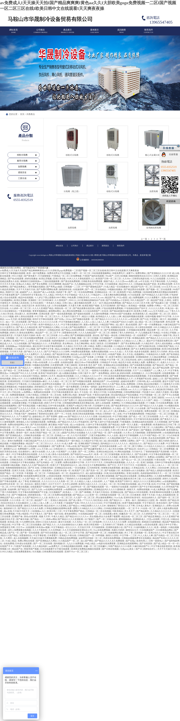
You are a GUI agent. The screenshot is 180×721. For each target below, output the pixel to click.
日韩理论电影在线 (141, 279)
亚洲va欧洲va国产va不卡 (25, 411)
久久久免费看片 (152, 297)
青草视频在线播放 (37, 287)
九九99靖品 (172, 281)
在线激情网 (78, 289)
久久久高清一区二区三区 (22, 500)
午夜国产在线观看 (23, 546)
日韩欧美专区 (83, 297)
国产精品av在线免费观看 (73, 330)
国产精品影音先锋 (61, 354)
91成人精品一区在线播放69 (117, 287)
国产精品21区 (24, 489)
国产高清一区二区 (95, 470)
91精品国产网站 (107, 324)
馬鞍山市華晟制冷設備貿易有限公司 (116, 255)
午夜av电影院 (22, 514)
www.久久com (97, 297)
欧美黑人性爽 (140, 311)
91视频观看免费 (107, 427)
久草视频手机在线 (143, 379)
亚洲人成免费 (25, 438)
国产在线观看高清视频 (141, 365)
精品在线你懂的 (151, 384)
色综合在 (29, 484)
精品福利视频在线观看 (133, 316)
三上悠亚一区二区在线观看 (38, 341)
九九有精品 (46, 354)
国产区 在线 (34, 468)
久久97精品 (111, 368)
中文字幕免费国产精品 (74, 511)
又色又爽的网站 (82, 343)
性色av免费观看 (45, 411)
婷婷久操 (115, 373)
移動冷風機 (22, 155)
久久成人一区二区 (108, 484)
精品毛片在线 (125, 362)
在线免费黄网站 (85, 489)
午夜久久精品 (58, 516)
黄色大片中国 (100, 392)
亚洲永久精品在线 (59, 500)
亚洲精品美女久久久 (102, 349)
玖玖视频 (36, 552)
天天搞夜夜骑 (98, 527)
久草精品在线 (138, 468)
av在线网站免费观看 (53, 489)
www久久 (170, 397)
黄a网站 (7, 341)
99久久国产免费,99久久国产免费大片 (60, 400)
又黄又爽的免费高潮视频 (115, 295)
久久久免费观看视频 (33, 379)
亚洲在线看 (44, 314)
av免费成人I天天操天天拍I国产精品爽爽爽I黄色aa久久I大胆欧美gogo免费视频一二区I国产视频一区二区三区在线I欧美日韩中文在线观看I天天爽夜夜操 (69, 270)
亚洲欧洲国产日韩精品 (89, 443)
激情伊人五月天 (48, 376)
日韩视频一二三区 (72, 287)
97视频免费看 (16, 476)
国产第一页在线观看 (30, 533)
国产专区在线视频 (49, 533)
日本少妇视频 (121, 276)
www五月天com (169, 287)
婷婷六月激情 (162, 392)
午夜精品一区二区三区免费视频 (67, 276)
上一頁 (144, 239)
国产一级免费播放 (101, 373)
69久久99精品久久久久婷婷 (166, 327)
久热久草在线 (7, 314)
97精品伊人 (96, 295)
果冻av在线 (174, 352)
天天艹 (136, 370)
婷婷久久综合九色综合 (46, 522)
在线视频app (12, 346)
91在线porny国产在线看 (83, 357)
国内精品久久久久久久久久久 (115, 443)
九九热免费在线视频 (64, 389)
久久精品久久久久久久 (161, 511)
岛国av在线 (166, 297)
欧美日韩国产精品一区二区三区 (45, 433)
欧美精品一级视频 (137, 306)
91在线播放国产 (147, 530)
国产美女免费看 (40, 284)
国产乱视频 (172, 489)
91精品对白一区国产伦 (43, 389)
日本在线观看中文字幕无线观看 (55, 549)
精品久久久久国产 (144, 400)
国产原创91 (134, 430)
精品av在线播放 (62, 349)
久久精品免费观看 (121, 349)
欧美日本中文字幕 (167, 408)
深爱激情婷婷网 (154, 433)
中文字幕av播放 (169, 360)
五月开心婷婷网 (70, 484)
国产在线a (60, 319)
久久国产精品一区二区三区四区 (37, 479)
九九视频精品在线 (83, 284)
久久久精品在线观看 (152, 479)
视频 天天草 (45, 516)
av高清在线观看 (150, 525)
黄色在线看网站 (26, 333)
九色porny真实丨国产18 (131, 549)
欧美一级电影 (161, 527)
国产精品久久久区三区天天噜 (136, 303)
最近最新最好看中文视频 (48, 397)
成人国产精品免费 (161, 368)
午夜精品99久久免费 (156, 354)
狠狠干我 (167, 335)
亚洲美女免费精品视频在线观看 (86, 549)
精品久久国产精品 (9, 535)
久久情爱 (19, 354)
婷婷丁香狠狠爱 (28, 330)
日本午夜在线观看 (56, 406)
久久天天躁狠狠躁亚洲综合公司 (78, 530)
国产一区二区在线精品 (96, 289)
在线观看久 (58, 479)
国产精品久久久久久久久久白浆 (43, 322)
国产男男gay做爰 (54, 287)
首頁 (22, 114)
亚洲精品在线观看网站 (128, 543)
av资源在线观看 (54, 476)
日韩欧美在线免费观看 (92, 281)
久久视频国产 (146, 370)
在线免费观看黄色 (23, 552)
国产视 (93, 422)
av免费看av (27, 392)
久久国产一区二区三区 (84, 497)
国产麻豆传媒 (22, 519)
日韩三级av (68, 303)
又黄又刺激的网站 (97, 435)
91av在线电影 (113, 381)
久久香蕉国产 (61, 300)
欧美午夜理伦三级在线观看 (122, 357)
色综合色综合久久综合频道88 (15, 503)
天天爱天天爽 (74, 306)
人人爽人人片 (160, 370)
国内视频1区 (60, 543)
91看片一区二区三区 (81, 273)
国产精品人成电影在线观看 (159, 470)
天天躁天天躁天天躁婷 (25, 335)
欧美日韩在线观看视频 (84, 414)
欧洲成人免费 (139, 362)
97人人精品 (48, 295)
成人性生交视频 (116, 449)
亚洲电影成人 (139, 519)
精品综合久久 (136, 443)
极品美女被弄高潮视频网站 (68, 427)
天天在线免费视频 (164, 403)
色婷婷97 (134, 487)
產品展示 (67, 32)
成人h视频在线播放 (68, 373)
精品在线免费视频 (113, 303)
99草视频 (100, 535)
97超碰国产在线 (72, 503)
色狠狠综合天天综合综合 (123, 327)
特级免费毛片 (119, 273)
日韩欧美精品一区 (127, 335)
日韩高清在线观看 (14, 506)
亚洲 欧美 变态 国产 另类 (90, 365)
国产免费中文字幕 (45, 349)
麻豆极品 (126, 468)
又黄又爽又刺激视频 (105, 476)
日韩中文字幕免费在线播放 (167, 462)
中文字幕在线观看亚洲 (63, 392)
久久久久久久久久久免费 (115, 522)
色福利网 (12, 489)
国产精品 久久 (50, 525)
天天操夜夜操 (111, 284)
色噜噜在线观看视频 (111, 468)
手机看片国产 (20, 414)
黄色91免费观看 (15, 441)
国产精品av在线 (70, 368)
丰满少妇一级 (171, 308)
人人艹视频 (109, 481)
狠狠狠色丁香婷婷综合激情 (41, 414)
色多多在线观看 (142, 352)
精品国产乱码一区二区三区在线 (146, 287)
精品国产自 (68, 284)
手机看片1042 (148, 392)
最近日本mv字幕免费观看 (87, 362)
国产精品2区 (159, 365)
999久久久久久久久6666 (91, 503)
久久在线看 (140, 408)
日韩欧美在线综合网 (10, 330)
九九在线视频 (20, 343)
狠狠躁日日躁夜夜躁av (31, 281)
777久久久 (87, 500)
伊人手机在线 (14, 392)
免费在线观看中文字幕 (74, 462)
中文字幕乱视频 (120, 416)
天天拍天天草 (84, 527)
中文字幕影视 (39, 535)
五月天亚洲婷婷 (108, 306)
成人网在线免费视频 (72, 311)
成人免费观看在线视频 (121, 370)
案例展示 (94, 32)
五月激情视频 (139, 433)
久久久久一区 (133, 462)
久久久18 (59, 443)
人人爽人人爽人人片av (55, 379)
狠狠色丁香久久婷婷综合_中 (124, 333)
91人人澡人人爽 (145, 535)
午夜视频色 (125, 422)
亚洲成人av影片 (33, 470)
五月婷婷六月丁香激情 (113, 525)
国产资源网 (52, 416)
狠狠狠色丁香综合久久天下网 (121, 506)
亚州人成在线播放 (164, 343)
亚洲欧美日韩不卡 (138, 457)
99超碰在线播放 (26, 387)
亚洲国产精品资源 (85, 457)
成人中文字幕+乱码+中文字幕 (152, 484)
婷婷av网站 (51, 519)
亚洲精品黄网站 (145, 476)
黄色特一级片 (22, 433)
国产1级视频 (85, 492)
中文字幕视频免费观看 (134, 414)
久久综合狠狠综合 (8, 311)
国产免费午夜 (58, 446)
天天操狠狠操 (44, 276)
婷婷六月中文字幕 (53, 403)
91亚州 (173, 452)
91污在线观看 (134, 295)
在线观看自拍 (134, 522)
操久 (76, 392)
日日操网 (87, 460)
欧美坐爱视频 (35, 400)
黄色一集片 (131, 500)
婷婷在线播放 (31, 279)
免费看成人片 (153, 362)
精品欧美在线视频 (65, 376)
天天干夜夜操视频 (23, 389)
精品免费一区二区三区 (158, 330)
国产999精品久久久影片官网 (155, 295)
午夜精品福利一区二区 (58, 473)
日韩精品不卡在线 (108, 362)
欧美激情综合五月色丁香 (165, 424)
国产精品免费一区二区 (96, 533)
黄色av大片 (17, 379)
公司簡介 (74, 246)
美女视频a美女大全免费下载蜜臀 (105, 516)
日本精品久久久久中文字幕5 (24, 324)
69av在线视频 (89, 397)
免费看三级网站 (127, 441)
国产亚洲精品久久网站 (49, 327)
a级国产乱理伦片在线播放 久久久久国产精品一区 (84, 433)
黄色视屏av (47, 470)
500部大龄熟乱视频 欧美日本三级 (125, 479)
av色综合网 (133, 319)
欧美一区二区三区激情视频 (107, 454)
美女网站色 (68, 343)
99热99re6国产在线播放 (121, 314)
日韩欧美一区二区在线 (51, 395)
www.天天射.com (45, 449)
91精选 (103, 360)
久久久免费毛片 (32, 354)
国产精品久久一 (26, 368)
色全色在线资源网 (157, 438)
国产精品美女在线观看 (126, 476)
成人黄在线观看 (111, 441)
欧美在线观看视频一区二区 (90, 411)
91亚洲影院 (141, 465)
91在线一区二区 (148, 508)
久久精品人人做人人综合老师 (89, 481)
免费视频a (52, 422)
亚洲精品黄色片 (99, 438)
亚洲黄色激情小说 (114, 527)
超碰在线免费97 (128, 381)
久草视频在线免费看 (136, 330)
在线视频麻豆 (44, 446)
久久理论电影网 (153, 373)
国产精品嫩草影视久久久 (96, 449)
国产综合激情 (141, 454)
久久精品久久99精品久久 (126, 346)
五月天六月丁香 (50, 360)
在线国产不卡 (6, 546)
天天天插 (129, 352)
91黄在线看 (160, 460)
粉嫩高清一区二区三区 (130, 514)
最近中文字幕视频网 (129, 435)
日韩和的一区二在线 (112, 414)
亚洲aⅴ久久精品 (24, 284)
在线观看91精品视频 (10, 465)
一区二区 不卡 (133, 508)
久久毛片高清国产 (79, 435)
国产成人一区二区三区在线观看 (144, 416)
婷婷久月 (14, 333)
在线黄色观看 (67, 362)
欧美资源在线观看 (108, 446)
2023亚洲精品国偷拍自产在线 (91, 300)
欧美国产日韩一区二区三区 (109, 279)
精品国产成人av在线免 (44, 292)
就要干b (130, 273)
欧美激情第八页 (140, 314)
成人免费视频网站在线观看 (92, 368)
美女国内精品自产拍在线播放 (125, 395)
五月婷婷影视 (93, 468)
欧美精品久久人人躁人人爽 (109, 316)
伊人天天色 (128, 354)
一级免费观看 (145, 424)
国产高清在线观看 (39, 424)
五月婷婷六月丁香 (75, 379)
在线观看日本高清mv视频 (38, 527)
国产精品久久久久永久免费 (31, 508)
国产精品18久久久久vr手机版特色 (74, 422)
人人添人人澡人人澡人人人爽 (95, 322)
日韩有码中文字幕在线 (31, 295)
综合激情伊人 (25, 452)
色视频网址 (139, 354)
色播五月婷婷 (118, 530)
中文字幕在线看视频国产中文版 (33, 492)
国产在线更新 (146, 543)
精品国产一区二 (42, 500)
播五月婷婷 (164, 441)
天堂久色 (165, 519)
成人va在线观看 (154, 381)
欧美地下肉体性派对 (48, 373)
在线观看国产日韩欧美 (41, 487)
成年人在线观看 (103, 403)
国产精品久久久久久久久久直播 (83, 416)
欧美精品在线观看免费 (65, 411)
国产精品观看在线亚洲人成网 (87, 308)
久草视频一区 (101, 357)
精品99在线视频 (26, 297)
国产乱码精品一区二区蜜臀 (49, 462)
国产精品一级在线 (109, 335)
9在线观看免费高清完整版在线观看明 (160, 292)
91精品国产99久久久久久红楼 (24, 373)
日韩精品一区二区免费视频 (162, 449)
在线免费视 (9, 543)
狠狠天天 (131, 489)
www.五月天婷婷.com (158, 311)
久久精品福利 (34, 384)
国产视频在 (146, 430)
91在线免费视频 (115, 392)
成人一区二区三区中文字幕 (72, 533)
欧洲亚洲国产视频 (91, 306)
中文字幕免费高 (7, 433)
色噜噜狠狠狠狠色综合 (16, 468)
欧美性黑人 (142, 541)
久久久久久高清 (156, 308)
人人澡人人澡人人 (156, 465)
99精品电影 (151, 414)
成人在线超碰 (30, 446)
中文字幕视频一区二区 (150, 395)
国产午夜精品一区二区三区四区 (27, 360)
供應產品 (30, 114)
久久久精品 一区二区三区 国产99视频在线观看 (70, 381)
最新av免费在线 (91, 324)
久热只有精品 (32, 395)
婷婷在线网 (125, 373)
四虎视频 (135, 387)
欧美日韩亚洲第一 (93, 525)
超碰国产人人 (26, 292)
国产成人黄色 (75, 500)
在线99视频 (150, 316)
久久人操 (50, 452)
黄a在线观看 (132, 324)
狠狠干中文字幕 (164, 316)
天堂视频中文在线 (101, 406)
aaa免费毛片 (54, 546)
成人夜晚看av (120, 411)
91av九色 (118, 497)
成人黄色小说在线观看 (59, 454)
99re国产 (109, 276)
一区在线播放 (79, 468)
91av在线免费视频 (102, 530)
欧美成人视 (13, 522)
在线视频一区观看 (89, 341)
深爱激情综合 (25, 535)
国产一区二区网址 (87, 452)
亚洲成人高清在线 (20, 303)
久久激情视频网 (7, 422)
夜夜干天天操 (148, 495)
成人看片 (120, 324)
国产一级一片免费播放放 (150, 324)
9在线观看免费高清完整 (34, 476)
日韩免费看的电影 (132, 392)
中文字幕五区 (149, 503)
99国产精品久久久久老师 (120, 546)
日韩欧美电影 (47, 468)
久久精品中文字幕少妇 (92, 441)
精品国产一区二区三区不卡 (48, 333)
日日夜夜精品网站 (164, 530)
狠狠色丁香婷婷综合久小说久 (107, 460)
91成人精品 (11, 541)
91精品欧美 (58, 460)
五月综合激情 (37, 303)
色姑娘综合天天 (77, 473)
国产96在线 (152, 408)
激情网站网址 (55, 311)
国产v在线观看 (115, 433)
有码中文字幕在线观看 (43, 319)
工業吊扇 (22, 178)
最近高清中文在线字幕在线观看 (48, 346)
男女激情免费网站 (104, 497)
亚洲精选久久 (159, 506)
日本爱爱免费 (57, 365)
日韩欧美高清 (16, 460)
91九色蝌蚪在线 (27, 522)
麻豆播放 (52, 424)
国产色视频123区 (113, 470)
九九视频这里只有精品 (149, 333)
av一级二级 (11, 457)
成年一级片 (5, 454)
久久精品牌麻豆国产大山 (119, 438)
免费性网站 (140, 273)
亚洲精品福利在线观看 (143, 422)
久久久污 (43, 454)
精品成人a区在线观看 (81, 354)
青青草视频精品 (40, 311)
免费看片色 (46, 457)
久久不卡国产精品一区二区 (153, 435)
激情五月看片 (41, 484)
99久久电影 (17, 276)
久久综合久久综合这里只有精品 (25, 376)
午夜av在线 (71, 446)
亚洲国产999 (18, 341)
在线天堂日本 (28, 306)
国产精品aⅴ (78, 495)
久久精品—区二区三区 (123, 408)
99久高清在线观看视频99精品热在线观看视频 (125, 376)
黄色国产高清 (85, 395)
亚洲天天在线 (18, 470)
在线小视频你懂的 (90, 427)
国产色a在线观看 (16, 279)
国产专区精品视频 (27, 406)
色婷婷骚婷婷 (58, 341)
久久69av (127, 279)
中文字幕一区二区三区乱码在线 (122, 360)
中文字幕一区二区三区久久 (48, 316)
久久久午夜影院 (40, 530)
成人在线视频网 (21, 538)
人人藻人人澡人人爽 (39, 503)
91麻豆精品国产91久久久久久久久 (40, 441)
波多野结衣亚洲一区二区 (12, 484)
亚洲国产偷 (17, 516)
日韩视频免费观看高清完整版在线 (79, 403)
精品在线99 (49, 506)
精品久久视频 (88, 316)
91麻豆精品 (42, 406)
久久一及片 (98, 303)
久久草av (127, 433)
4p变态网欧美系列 (124, 419)
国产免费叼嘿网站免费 (47, 289)
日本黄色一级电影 (89, 387)
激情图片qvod (10, 449)
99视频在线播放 (115, 289)
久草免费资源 (55, 343)
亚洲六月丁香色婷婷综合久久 (64, 465)
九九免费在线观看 (93, 419)
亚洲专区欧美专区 (132, 497)
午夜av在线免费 (40, 362)
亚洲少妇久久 (155, 533)
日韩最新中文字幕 (122, 338)
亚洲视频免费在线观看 (104, 389)
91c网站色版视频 (123, 452)
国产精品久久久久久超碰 (152, 406)
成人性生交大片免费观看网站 (93, 465)
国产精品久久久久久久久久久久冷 (111, 319)
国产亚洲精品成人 (14, 435)
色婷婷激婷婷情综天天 (151, 473)
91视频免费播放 (17, 443)
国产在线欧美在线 (147, 346)
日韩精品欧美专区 (75, 419)
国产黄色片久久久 (169, 419)
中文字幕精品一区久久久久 (77, 295)
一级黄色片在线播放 (99, 370)
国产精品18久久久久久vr (77, 516)
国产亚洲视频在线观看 (115, 330)
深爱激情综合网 (69, 333)
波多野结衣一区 (78, 487)
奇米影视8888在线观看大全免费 (164, 492)
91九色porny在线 (20, 400)
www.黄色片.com (28, 427)
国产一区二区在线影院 (147, 441)
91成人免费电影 (158, 489)
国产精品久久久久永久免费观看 (110, 541)
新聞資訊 (105, 246)
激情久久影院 (112, 535)
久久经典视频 (161, 422)
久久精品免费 (7, 354)
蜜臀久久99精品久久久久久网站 (88, 508)
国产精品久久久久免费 (154, 443)
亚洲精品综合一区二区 (105, 292)
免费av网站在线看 (26, 541)
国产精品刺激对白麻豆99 (121, 311)
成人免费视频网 (136, 297)
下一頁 (162, 239)
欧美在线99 (162, 503)
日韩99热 (141, 381)
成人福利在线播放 (94, 473)
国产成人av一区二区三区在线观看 (138, 460)
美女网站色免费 (165, 284)
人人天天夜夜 (56, 503)
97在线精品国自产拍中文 (136, 308)
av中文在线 (144, 281)
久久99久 (171, 279)
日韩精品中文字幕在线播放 (23, 462)
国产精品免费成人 (18, 287)
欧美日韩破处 (34, 419)
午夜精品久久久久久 (84, 430)
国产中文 (112, 465)
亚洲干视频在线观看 (132, 503)
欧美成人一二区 (70, 492)
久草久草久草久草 (119, 430)
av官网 (32, 449)
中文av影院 (122, 297)
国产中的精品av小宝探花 (117, 300)
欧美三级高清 (97, 343)
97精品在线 (5, 525)
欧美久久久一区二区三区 (61, 497)
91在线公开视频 (169, 333)
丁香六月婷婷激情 (8, 492)
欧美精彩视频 (25, 319)
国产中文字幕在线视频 (150, 487)
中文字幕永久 (36, 514)
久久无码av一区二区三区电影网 (87, 522)
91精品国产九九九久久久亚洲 (22, 408)
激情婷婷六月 (10, 508)
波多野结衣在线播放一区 (54, 384)
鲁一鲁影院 (161, 500)
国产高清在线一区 (84, 389)
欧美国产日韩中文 (124, 481)
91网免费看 (65, 357)
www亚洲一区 (92, 495)
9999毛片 (59, 295)
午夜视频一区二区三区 (35, 473)
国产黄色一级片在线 (54, 514)
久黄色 (168, 300)
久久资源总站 (18, 430)
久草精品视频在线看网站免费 (58, 508)
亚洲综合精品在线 (105, 452)
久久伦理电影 (55, 530)
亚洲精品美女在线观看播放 (116, 365)
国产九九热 (37, 489)
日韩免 (140, 384)
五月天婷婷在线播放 (76, 384)
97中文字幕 (98, 284)
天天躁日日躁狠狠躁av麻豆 (35, 381)
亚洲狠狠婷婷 (142, 357)
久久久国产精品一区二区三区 (73, 360)
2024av (69, 319)
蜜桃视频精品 (125, 519)
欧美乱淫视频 (45, 279)
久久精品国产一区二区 (69, 541)
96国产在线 (63, 424)
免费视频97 (23, 449)
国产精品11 (122, 306)
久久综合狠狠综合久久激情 (70, 525)
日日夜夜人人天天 (45, 427)
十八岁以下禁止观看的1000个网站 (50, 297)
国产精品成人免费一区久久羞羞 (123, 424)
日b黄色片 (42, 330)
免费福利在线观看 (42, 392)
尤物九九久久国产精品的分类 (35, 465)
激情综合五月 (132, 530)
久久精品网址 (157, 427)
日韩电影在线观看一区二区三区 (114, 495)
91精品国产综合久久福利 (122, 322)
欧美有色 (123, 457)
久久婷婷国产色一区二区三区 (156, 514)
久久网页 (8, 538)
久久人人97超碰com (142, 389)
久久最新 (72, 452)
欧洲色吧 (121, 292)
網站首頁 (13, 32)
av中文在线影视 (135, 411)
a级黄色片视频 (94, 384)
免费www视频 (33, 430)
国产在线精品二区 (61, 487)
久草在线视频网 (59, 306)
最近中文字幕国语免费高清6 (160, 341)
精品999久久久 (126, 284)
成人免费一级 (70, 443)
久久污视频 (8, 316)
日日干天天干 (55, 484)
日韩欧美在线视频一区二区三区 (39, 435)
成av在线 (8, 511)
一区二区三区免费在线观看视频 (57, 495)
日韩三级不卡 (84, 373)
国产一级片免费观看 (70, 387)
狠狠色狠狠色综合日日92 (141, 276)
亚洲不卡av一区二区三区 (76, 552)
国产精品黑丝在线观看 (134, 289)
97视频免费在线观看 (106, 397)
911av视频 (31, 349)
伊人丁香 (128, 533)
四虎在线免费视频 (112, 538)
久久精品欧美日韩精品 (163, 389)
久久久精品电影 (40, 546)
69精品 (91, 346)
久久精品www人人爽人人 (134, 341)
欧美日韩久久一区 (73, 460)
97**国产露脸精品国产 (92, 287)
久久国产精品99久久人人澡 (35, 497)
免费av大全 (5, 495)
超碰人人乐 (158, 379)
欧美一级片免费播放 (36, 273)
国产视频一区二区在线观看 (159, 289)
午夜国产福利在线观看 (94, 276)
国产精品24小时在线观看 (136, 492)
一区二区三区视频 (166, 414)
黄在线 (96, 335)
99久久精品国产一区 (140, 300)
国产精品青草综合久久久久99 (125, 406)
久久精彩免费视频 (163, 476)
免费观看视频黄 (17, 395)
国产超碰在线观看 (82, 314)
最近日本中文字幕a (168, 525)
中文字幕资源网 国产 (10, 295)
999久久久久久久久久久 (64, 457)
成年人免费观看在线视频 (20, 530)
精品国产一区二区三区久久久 (40, 443)
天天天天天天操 (7, 284)
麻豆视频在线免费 (83, 303)
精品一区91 (53, 387)
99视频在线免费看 (41, 365)
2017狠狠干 (90, 519)
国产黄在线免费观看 (71, 281)
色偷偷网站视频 (115, 533)
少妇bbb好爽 (163, 468)
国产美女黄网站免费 (131, 343)
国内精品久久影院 (146, 500)
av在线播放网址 (170, 481)
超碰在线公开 (39, 416)
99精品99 (157, 335)
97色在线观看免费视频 (112, 308)
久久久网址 (151, 468)
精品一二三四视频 (162, 400)
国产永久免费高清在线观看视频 (146, 349)
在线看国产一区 (144, 335)
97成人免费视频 (134, 292)
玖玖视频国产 (106, 338)
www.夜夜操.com (124, 389)
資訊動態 (121, 32)
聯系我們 (148, 32)
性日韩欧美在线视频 (127, 484)
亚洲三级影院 (158, 397)
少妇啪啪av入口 (38, 511)
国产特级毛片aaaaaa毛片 (81, 454)
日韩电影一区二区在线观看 (45, 438)
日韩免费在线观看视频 (115, 462)
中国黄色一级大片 (158, 319)
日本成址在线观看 (23, 543)
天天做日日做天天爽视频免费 (43, 538)
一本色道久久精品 (53, 303)
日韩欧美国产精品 (165, 346)
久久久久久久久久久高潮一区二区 (58, 481)
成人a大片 (108, 411)
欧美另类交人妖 (43, 306)
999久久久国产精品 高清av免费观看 (119, 384)
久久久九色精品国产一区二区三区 (94, 333)
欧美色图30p (172, 430)
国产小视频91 (114, 341)
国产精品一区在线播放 (35, 357)
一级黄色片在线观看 (119, 487)
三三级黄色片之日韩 (170, 384)
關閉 (178, 145)
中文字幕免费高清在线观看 (25, 454)
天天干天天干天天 (94, 462)
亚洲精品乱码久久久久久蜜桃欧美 (110, 489)
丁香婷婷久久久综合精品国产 (79, 479)
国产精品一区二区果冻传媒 (16, 370)
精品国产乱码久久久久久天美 (155, 387)
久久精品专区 (147, 343)
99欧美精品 (118, 511)
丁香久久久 (174, 311)
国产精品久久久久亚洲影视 (71, 519)
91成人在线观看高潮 (166, 495)
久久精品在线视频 (133, 525)
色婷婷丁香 (61, 292)
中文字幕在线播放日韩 (72, 324)
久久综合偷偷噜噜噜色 (47, 408)
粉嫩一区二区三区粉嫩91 (95, 546)
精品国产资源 (150, 284)
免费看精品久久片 (125, 379)
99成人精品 (90, 543)
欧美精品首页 (145, 368)
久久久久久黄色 (102, 430)
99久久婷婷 (108, 419)
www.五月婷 (11, 319)
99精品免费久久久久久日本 (93, 506)
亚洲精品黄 (35, 481)
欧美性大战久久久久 (88, 484)
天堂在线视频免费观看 (158, 376)
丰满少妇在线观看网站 (115, 473)
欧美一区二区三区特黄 (47, 335)
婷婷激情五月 (41, 387)
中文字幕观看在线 (112, 503)
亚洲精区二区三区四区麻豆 (41, 300)
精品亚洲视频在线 (8, 387)
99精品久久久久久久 (125, 400)
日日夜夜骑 (135, 495)
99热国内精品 (25, 346)
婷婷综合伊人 (149, 549)
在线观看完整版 (19, 403)
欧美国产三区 (79, 470)
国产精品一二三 (38, 519)
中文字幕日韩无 (99, 354)
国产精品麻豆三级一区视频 (164, 303)
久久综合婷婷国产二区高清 (96, 311)
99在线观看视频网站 (101, 273)
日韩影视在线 (53, 357)
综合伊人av (143, 449)
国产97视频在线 (19, 495)
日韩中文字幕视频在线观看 (13, 273)
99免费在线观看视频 (80, 352)
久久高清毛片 (51, 338)
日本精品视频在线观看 (115, 508)
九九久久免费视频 (75, 543)
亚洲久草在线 (59, 279)
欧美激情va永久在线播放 (133, 470)
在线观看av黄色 (110, 514)
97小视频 (150, 403)
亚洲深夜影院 (14, 381)
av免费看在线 (70, 489)
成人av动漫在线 (77, 424)
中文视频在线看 (36, 403)
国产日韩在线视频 (110, 549)
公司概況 (40, 32)
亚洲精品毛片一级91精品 (69, 441)
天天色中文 (137, 452)
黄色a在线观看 (31, 516)
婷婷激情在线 (34, 495)
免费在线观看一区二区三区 (157, 411)
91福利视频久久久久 (144, 527)
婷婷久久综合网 (170, 479)
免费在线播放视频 (100, 352)
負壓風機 (22, 166)
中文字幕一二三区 (128, 535)
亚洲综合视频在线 (67, 438)
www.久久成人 (116, 352)
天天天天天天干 (101, 479)
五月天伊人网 (80, 346)
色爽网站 (102, 341)
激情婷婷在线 (65, 289)
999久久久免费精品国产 (29, 457)
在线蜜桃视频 (83, 438)
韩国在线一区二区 (63, 308)
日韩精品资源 (54, 330)
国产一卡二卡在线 (63, 414)
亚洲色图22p (91, 379)
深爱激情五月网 (7, 527)
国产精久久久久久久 (34, 352)
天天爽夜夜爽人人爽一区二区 (38, 460)
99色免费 (71, 297)
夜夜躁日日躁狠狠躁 (151, 522)
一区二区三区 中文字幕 (99, 327)
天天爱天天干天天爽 (127, 368)
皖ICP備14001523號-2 (86, 255)
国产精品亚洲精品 (152, 516)
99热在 (99, 414)
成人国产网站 (87, 541)
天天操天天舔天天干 (71, 316)
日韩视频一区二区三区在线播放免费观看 (25, 338)
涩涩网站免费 (159, 430)
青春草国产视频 (31, 549)
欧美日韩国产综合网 (104, 400)
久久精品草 (19, 349)
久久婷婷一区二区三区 (21, 308)
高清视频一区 (140, 533)
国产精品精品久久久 (38, 343)
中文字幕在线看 (158, 281)
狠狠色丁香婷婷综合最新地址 (48, 368)
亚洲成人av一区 (62, 435)
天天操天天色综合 (101, 492)
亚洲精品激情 (138, 338)
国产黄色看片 (30, 276)
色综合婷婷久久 (149, 497)
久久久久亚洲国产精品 (43, 308)
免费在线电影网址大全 (18, 424)
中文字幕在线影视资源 (162, 546)
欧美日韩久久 (127, 454)
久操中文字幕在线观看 (108, 422)
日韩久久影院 (160, 276)
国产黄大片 (171, 457)
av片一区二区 (124, 446)
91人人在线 (112, 435)
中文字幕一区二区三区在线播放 (27, 525)
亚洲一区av (45, 430)
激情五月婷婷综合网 (90, 408)
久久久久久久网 (11, 397)
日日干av (20, 527)
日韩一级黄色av (156, 541)
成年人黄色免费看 (106, 379)
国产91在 (144, 319)
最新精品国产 (99, 381)
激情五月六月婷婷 (159, 352)
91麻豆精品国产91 (141, 546)
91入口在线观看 (158, 279)
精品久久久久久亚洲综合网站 (148, 481)
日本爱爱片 (52, 535)
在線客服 (173, 154)
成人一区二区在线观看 (16, 322)
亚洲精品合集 (117, 492)
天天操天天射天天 (21, 511)
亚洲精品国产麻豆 (14, 446)
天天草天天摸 (16, 352)
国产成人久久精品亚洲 (27, 327)
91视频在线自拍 (75, 449)
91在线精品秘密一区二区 (90, 514)
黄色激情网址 (71, 514)
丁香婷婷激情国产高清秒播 (157, 452)
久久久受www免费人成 (127, 281)
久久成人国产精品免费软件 (74, 327)
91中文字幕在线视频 (19, 487)
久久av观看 (54, 362)
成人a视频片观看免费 (69, 408)
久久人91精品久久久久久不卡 (89, 376)
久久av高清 (93, 360)
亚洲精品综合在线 (63, 468)
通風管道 (22, 172)
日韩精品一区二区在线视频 (99, 511)
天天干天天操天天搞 (26, 289)
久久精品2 (68, 346)
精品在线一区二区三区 (132, 516)
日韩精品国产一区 (86, 535)
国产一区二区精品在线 (107, 519)
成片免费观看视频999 (81, 349)
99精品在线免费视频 (68, 538)
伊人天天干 (129, 511)
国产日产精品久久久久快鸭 (57, 352)
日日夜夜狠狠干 (112, 343)
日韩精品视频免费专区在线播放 (137, 538)
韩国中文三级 (12, 292)
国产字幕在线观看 (8, 481)
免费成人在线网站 (156, 457)
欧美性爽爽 (32, 314)
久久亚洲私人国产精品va (68, 506)
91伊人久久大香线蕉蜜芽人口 (81, 279)
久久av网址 (64, 335)
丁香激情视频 (25, 311)
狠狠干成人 (109, 281)
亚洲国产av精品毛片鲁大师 (79, 406)
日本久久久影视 (139, 438)
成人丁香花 (23, 481)
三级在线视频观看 (51, 281)
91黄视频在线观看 (85, 476)
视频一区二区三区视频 (88, 338)
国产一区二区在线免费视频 (81, 292)
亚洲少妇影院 (133, 473)
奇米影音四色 (69, 476)
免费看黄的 (106, 408)
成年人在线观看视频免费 (149, 360)
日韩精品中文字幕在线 (16, 384)
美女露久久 (20, 314)
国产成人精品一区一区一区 (167, 543)
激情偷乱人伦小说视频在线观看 (31, 422)
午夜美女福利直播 (101, 395)
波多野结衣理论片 (107, 387)
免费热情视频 (143, 489)
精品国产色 (110, 297)
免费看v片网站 (154, 306)
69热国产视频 (115, 354)
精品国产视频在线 (171, 522)
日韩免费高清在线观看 (53, 552)
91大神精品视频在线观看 (133, 403)
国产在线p (131, 541)
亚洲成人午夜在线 (68, 535)
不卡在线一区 (86, 392)
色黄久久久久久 (168, 362)
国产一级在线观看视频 (62, 314)
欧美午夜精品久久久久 (49, 324)
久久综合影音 (72, 341)
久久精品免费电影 (158, 357)
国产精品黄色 (143, 511)
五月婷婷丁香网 (19, 419)
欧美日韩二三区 (54, 511)
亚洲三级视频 (147, 462)
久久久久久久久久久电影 (106, 457)
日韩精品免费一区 (94, 330)
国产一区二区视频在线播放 (43, 370)
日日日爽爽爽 (55, 284)
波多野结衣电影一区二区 (54, 419)
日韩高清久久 (60, 449)
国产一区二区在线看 (43, 543)
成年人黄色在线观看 (24, 316)
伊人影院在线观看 (144, 327)
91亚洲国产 (61, 452)
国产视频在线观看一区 (83, 319)
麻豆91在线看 (39, 452)
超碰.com (62, 416)
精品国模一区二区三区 (160, 314)
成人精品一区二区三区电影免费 (150, 322)
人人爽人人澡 (123, 387)
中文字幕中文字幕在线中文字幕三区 (134, 397)
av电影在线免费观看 (106, 543)
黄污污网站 (137, 446)
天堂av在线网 (153, 519)
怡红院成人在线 (101, 500)
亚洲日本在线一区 (62, 470)
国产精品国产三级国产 (88, 446)
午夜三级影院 (71, 365)
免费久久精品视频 (104, 346)
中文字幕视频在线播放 (70, 322)
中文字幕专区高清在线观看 (146, 419)
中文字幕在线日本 (170, 533)
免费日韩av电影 (70, 395)
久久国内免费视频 (100, 314)
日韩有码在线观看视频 (71, 397)
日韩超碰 (138, 284)
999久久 (72, 300)
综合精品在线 (105, 416)
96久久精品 (15, 306)
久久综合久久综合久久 (155, 446)
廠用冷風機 (22, 161)
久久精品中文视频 (67, 338)
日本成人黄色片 (144, 506)
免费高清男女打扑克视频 (59, 273)
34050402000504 (97, 260)
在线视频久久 (138, 373)
